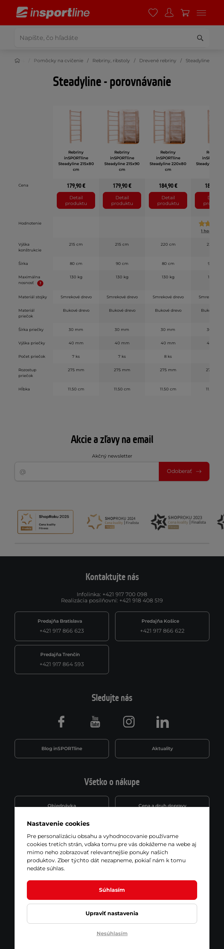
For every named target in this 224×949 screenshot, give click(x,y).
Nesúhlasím (112, 933)
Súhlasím (112, 889)
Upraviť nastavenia (112, 913)
